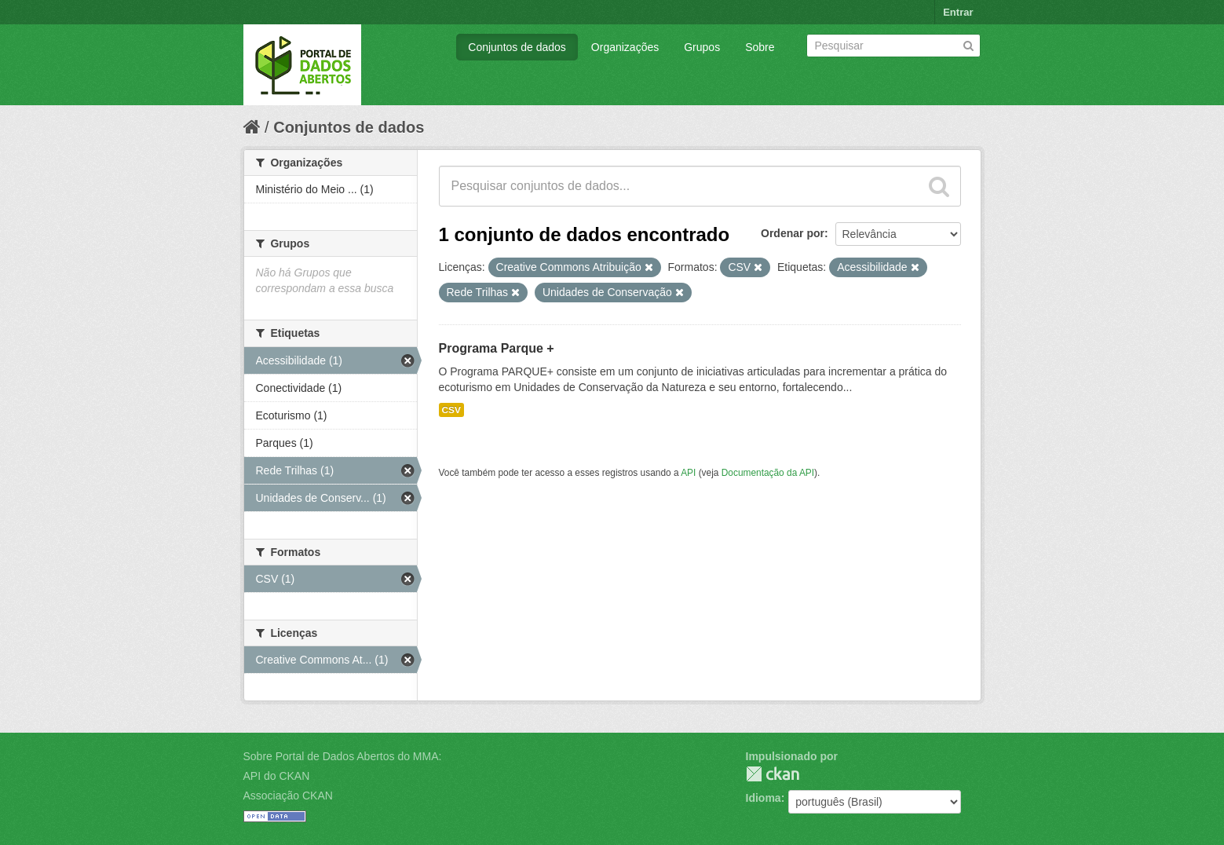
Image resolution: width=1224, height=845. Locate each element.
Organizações (625, 47)
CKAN (772, 774)
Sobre (759, 47)
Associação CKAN (288, 795)
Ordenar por (792, 233)
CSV (451, 409)
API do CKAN (276, 776)
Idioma (763, 798)
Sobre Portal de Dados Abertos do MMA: (342, 756)
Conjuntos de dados (517, 47)
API (688, 472)
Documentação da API (768, 472)
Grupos (702, 47)
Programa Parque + (496, 348)
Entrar (958, 12)
